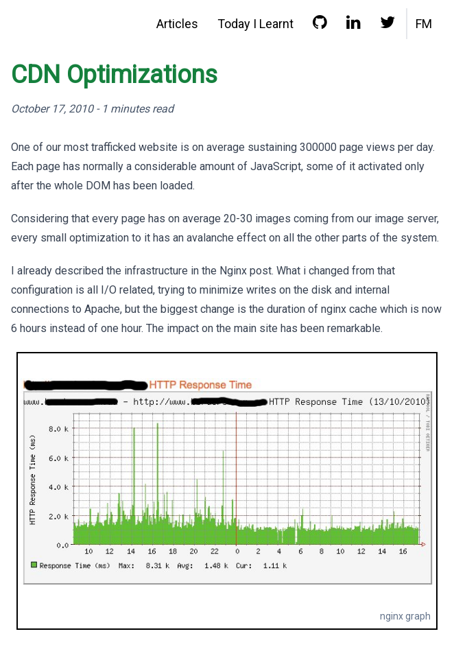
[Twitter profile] (387, 25)
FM (424, 23)
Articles (177, 23)
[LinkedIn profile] (353, 25)
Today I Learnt (255, 23)
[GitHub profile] (319, 25)
